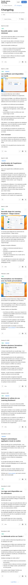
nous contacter (11, 327)
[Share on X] (25, 62)
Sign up (24, 2)
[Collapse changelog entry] (25, 29)
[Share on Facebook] (22, 62)
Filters (22, 19)
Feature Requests (8, 5)
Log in (18, 2)
